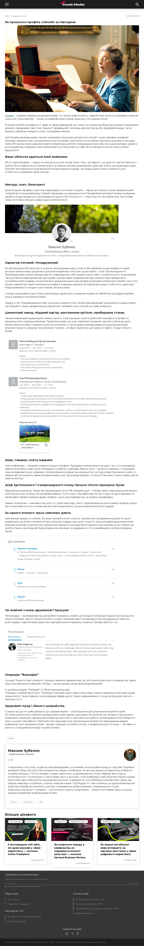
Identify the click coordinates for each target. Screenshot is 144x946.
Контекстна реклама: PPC (89, 904)
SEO (41, 802)
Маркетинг (28, 802)
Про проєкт (14, 899)
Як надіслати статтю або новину (24, 916)
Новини (14, 802)
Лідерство (60, 821)
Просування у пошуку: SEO (90, 899)
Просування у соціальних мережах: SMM (97, 908)
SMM (7, 16)
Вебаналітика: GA (85, 913)
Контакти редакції (17, 921)
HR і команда (15, 821)
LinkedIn (9, 115)
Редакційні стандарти (19, 904)
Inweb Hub (31, 821)
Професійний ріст (19, 16)
